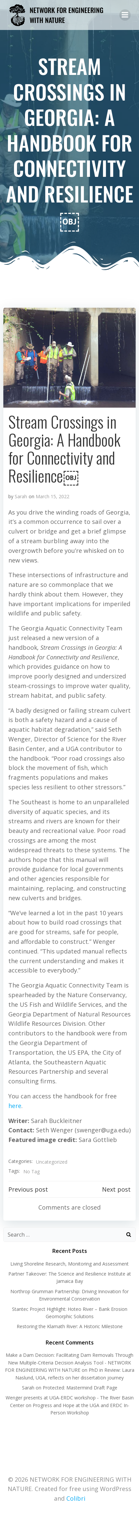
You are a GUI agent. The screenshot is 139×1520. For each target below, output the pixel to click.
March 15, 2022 (52, 496)
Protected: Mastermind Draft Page (80, 1387)
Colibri (75, 1498)
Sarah (21, 496)
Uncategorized (51, 1162)
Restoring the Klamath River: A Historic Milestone (70, 1326)
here (14, 1106)
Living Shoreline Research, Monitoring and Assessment (69, 1264)
